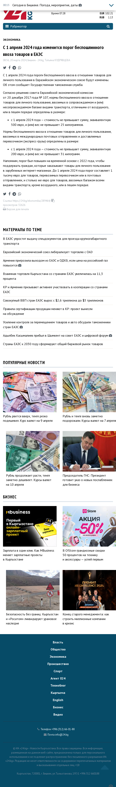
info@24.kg (61, 734)
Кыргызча (58, 693)
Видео (58, 714)
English (58, 700)
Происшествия (58, 664)
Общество (58, 649)
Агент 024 (58, 678)
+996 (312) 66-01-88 (63, 729)
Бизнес (58, 707)
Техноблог (58, 685)
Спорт (58, 671)
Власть (58, 642)
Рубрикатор (16, 26)
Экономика (11, 40)
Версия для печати (16, 209)
